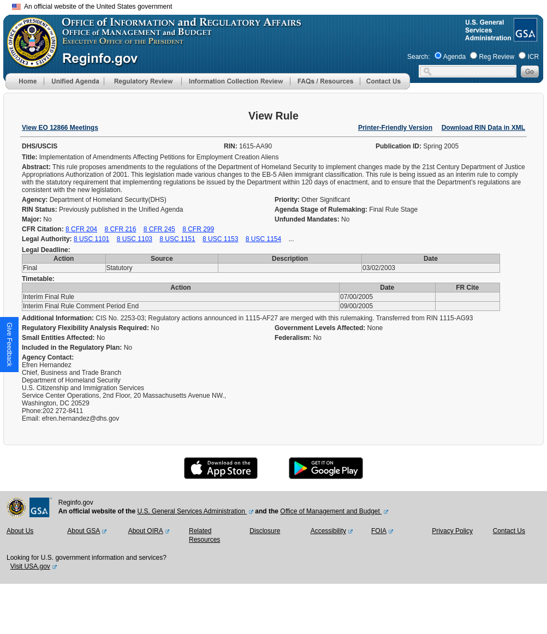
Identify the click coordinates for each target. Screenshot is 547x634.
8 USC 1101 (91, 239)
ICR (533, 57)
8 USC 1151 (177, 239)
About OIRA (145, 531)
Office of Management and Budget (331, 511)
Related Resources (204, 535)
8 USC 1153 (220, 239)
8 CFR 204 (81, 229)
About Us (20, 531)
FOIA (379, 531)
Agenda (454, 57)
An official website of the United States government (92, 6)
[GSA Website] (524, 37)
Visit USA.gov (30, 566)
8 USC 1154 (263, 239)
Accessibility (328, 531)
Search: (418, 57)
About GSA (83, 531)
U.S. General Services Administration (192, 511)
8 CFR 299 (198, 229)
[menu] (74, 81)
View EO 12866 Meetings (60, 127)
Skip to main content (280, 5)
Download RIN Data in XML (483, 127)
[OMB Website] (28, 63)
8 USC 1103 (134, 239)
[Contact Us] (385, 87)
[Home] (24, 87)
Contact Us (509, 531)
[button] (74, 81)
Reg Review (496, 57)
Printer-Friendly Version (395, 127)
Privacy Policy (452, 531)
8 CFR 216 (120, 229)
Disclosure (264, 531)
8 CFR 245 (159, 229)
